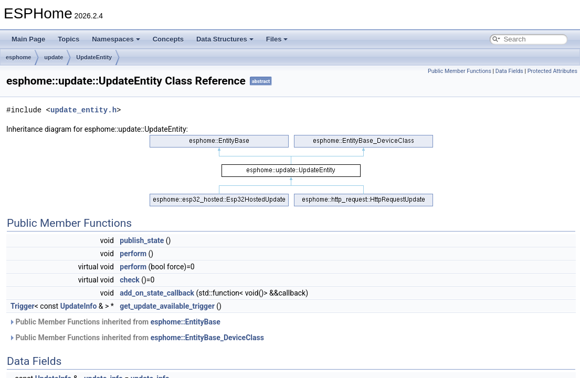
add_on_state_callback (157, 293)
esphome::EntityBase (185, 322)
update (53, 57)
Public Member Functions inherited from (114, 322)
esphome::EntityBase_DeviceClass (207, 337)
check (129, 280)
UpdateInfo (78, 306)
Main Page (28, 39)
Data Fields (509, 71)
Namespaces (116, 39)
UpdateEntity (94, 57)
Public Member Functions (459, 71)
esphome (18, 57)
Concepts (168, 39)
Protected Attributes (552, 71)
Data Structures (225, 39)
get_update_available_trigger (167, 306)
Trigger (22, 306)
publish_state (142, 240)
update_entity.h (83, 110)
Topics (68, 39)
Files (277, 39)
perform (133, 253)
